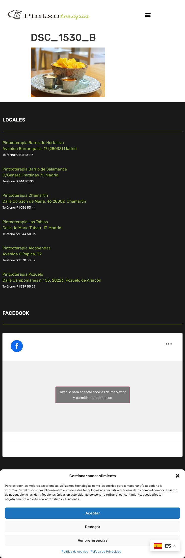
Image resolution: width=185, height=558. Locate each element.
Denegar (92, 527)
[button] (177, 475)
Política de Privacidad (105, 551)
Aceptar (92, 513)
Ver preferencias (92, 540)
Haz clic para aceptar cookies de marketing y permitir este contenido (92, 395)
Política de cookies (75, 551)
